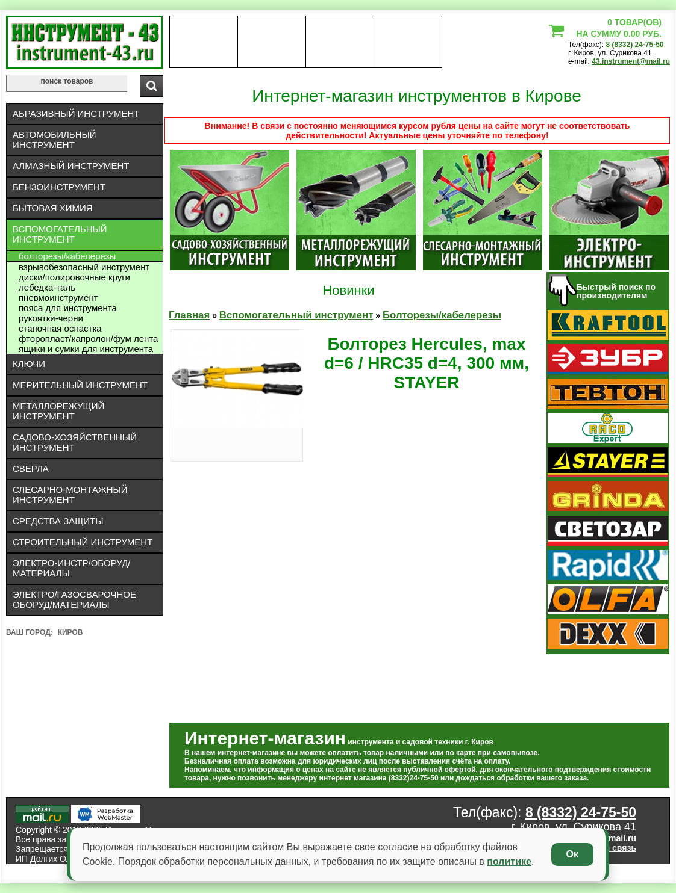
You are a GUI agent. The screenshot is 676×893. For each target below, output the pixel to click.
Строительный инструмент (82, 542)
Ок (572, 854)
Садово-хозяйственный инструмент (75, 442)
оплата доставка (272, 42)
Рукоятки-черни (51, 318)
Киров (70, 632)
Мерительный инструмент (80, 385)
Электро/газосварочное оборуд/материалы (74, 599)
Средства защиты (58, 521)
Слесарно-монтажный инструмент (70, 494)
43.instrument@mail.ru (631, 61)
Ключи (29, 364)
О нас (203, 42)
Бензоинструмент (59, 187)
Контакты (340, 42)
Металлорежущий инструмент (58, 411)
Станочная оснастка (60, 328)
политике (509, 861)
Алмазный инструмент (71, 166)
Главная (189, 315)
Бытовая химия (53, 208)
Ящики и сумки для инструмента (86, 349)
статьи (407, 42)
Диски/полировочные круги (74, 277)
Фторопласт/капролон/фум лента (88, 338)
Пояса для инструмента (68, 308)
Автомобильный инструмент (54, 139)
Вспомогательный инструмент (60, 234)
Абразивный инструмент (76, 113)
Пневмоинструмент (58, 297)
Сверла (31, 468)
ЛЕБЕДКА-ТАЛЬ (47, 287)
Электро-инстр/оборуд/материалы (72, 568)
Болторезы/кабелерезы (67, 256)
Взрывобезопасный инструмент (84, 267)
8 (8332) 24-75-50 (634, 44)
